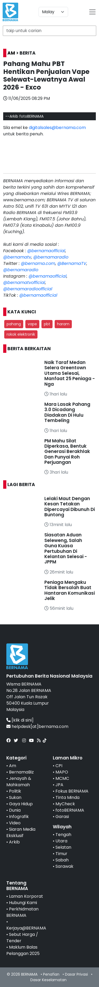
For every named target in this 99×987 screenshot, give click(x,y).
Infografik (19, 816)
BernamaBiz (21, 772)
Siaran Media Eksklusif (20, 832)
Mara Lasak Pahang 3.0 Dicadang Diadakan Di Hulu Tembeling (67, 412)
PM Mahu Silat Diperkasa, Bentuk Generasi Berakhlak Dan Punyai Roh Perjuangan (67, 452)
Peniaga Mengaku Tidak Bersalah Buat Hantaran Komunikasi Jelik (69, 590)
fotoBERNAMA (69, 810)
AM (11, 53)
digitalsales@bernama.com (57, 128)
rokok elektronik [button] (21, 334)
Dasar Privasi (76, 974)
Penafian (51, 974)
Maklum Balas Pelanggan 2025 (23, 950)
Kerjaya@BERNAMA (26, 928)
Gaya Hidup (21, 804)
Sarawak (64, 866)
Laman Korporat (26, 896)
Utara (61, 841)
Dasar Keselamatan (48, 979)
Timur (61, 854)
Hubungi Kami (23, 903)
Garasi (62, 816)
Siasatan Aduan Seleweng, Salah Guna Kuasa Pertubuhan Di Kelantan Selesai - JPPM (65, 548)
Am (12, 766)
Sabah (62, 860)
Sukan (15, 797)
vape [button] (32, 324)
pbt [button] (47, 324)
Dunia (15, 810)
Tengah (63, 835)
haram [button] (63, 324)
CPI (58, 766)
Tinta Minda (67, 797)
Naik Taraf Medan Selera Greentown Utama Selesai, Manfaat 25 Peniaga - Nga (69, 373)
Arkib (14, 842)
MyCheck (65, 804)
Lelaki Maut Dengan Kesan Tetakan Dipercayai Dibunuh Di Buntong (69, 506)
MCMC (62, 778)
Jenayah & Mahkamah (18, 781)
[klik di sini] (23, 720)
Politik (15, 791)
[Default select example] (53, 12)
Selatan (63, 847)
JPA (59, 785)
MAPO (61, 772)
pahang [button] (14, 324)
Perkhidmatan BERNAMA (22, 912)
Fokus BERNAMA (71, 791)
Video (15, 823)
